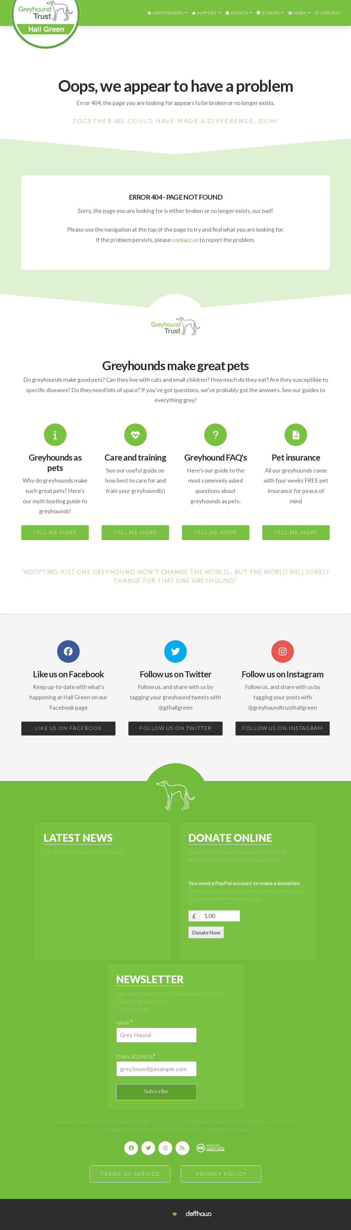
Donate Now (206, 932)
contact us (185, 239)
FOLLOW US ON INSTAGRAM (282, 728)
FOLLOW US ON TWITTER (175, 728)
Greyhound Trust (169, 1122)
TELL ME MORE (55, 532)
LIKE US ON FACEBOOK (68, 728)
